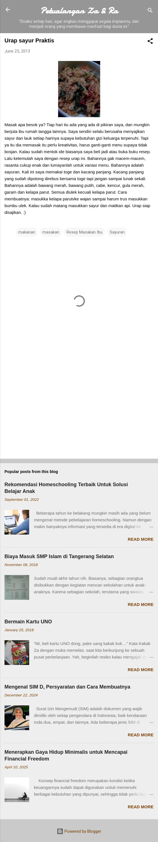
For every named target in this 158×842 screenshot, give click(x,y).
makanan (26, 232)
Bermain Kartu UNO (28, 621)
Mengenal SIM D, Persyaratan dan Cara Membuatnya (67, 687)
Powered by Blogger (79, 831)
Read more (141, 539)
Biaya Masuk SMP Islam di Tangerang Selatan (59, 556)
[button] (150, 42)
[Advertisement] (79, 410)
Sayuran (117, 232)
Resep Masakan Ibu (84, 232)
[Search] (150, 11)
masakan (50, 232)
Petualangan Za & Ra (79, 10)
